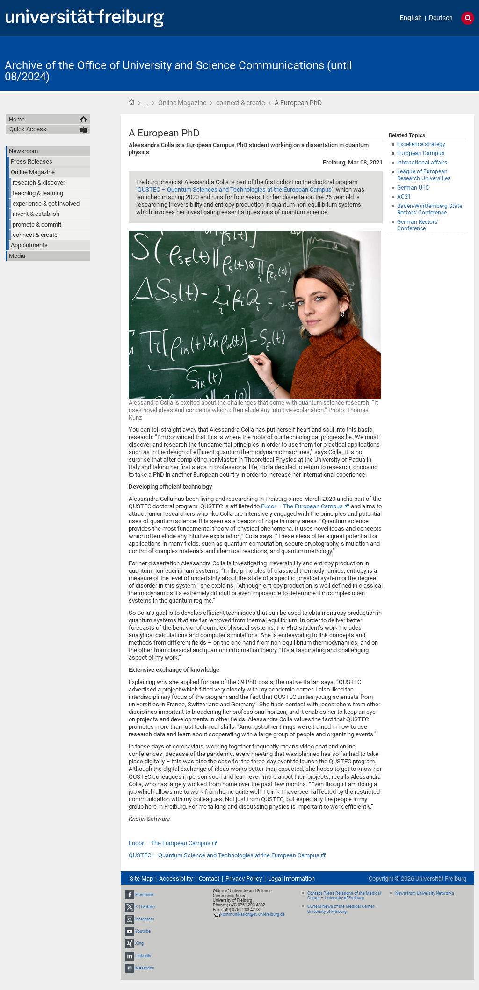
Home (131, 102)
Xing (139, 943)
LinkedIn (143, 956)
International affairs (422, 162)
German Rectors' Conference (417, 225)
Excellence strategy (421, 144)
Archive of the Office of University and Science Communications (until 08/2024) (178, 71)
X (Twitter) (145, 907)
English (411, 18)
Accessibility (176, 878)
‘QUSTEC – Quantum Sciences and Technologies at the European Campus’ (234, 189)
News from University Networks (424, 893)
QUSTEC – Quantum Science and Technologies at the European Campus (224, 855)
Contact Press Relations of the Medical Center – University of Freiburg (344, 896)
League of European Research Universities (423, 175)
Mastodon (144, 968)
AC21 (404, 196)
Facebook (144, 894)
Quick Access (27, 129)
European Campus (420, 153)
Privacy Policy (243, 878)
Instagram (144, 919)
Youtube (143, 931)
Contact (209, 878)
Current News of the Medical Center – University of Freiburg (342, 909)
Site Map (141, 878)
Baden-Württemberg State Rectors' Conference (429, 209)
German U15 (413, 188)
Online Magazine (182, 103)
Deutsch (441, 18)
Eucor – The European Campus (302, 506)
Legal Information (291, 878)
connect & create (240, 103)
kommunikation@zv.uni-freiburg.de (252, 914)
